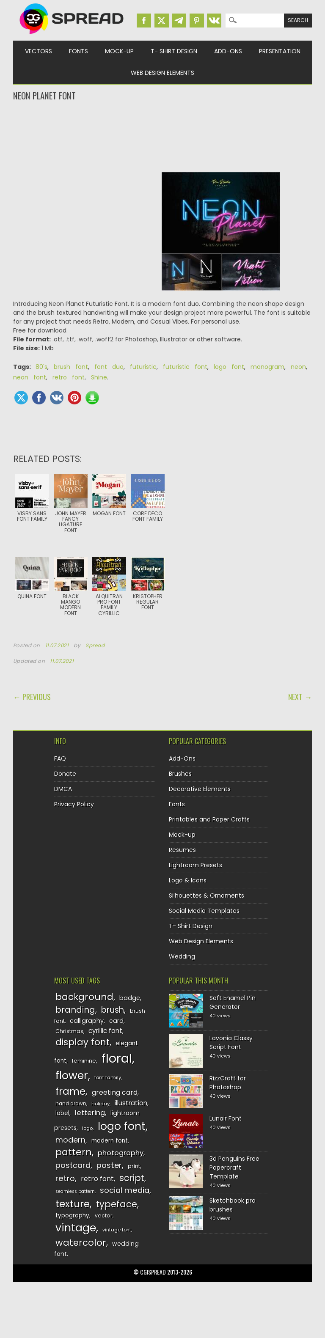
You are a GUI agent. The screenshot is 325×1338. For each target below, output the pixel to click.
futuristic (143, 367)
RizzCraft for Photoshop (227, 1082)
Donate (65, 773)
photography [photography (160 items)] (120, 1153)
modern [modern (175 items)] (70, 1140)
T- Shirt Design (174, 51)
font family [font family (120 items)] (107, 1077)
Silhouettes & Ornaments (206, 895)
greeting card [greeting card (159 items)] (115, 1092)
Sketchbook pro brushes (232, 1205)
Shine (99, 377)
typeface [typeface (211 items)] (116, 1204)
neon (298, 367)
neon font (29, 377)
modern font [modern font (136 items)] (109, 1141)
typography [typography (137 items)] (72, 1216)
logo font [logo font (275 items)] (122, 1126)
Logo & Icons (188, 880)
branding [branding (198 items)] (75, 1010)
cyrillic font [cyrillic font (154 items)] (105, 1030)
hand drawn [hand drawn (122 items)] (70, 1103)
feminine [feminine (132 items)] (84, 1061)
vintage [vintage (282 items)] (75, 1227)
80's (41, 367)
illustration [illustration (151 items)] (131, 1103)
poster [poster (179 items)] (109, 1165)
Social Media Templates (204, 911)
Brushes (180, 773)
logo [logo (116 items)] (87, 1128)
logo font (229, 367)
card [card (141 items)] (116, 1021)
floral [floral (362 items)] (117, 1058)
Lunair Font (225, 1118)
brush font (71, 367)
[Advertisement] (162, 135)
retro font (68, 377)
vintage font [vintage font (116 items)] (116, 1229)
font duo (109, 367)
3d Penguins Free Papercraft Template (234, 1167)
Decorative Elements (200, 789)
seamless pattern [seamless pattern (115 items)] (75, 1191)
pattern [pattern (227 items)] (73, 1152)
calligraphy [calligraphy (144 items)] (87, 1021)
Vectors (38, 51)
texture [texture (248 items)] (72, 1204)
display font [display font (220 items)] (82, 1042)
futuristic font (185, 367)
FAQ (60, 758)
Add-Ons (228, 51)
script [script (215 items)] (131, 1178)
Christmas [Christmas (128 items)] (69, 1031)
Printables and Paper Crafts (209, 819)
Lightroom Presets (195, 865)
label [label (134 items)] (62, 1113)
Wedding (182, 956)
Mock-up (119, 51)
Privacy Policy (74, 804)
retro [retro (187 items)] (65, 1178)
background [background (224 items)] (84, 996)
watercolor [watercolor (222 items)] (80, 1242)
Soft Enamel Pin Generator (232, 1002)
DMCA (63, 789)
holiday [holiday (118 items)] (100, 1103)
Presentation (279, 51)
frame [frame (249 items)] (70, 1091)
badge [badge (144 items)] (129, 998)
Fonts (78, 51)
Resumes (182, 850)
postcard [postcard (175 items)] (73, 1165)
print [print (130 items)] (134, 1166)
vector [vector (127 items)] (104, 1215)
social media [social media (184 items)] (124, 1190)
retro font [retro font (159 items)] (97, 1179)
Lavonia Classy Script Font (231, 1042)
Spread (95, 645)
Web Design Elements (162, 73)
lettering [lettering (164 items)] (90, 1113)
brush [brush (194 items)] (112, 1010)
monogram (267, 367)
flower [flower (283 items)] (71, 1075)
